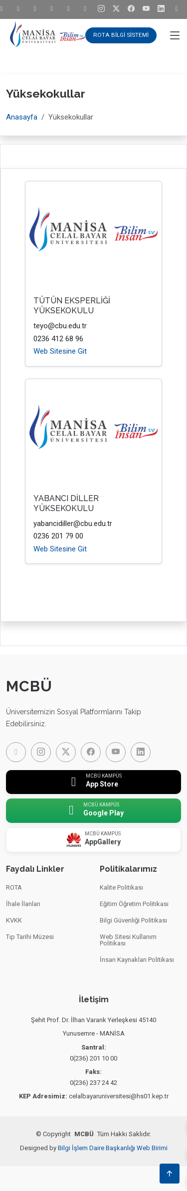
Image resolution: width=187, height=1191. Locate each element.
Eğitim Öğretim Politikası (134, 904)
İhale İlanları (23, 904)
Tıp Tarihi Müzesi (30, 936)
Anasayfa (21, 117)
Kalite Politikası (121, 887)
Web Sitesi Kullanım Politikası (128, 939)
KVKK (14, 920)
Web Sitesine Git (60, 351)
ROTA (14, 887)
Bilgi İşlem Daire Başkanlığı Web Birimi (113, 1148)
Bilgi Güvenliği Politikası (133, 920)
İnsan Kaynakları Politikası (137, 959)
